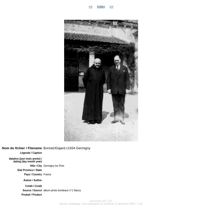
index (101, 6)
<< (90, 6)
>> (111, 6)
